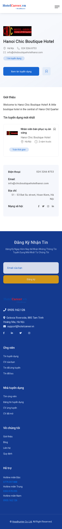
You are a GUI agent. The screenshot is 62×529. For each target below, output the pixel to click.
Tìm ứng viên (10, 396)
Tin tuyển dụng (10, 356)
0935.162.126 (16, 310)
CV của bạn (9, 362)
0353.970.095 (10, 491)
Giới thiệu (8, 436)
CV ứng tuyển (10, 408)
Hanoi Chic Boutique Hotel (28, 41)
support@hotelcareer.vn (20, 326)
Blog (5, 442)
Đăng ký (31, 280)
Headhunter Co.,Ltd (22, 521)
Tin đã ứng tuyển (11, 367)
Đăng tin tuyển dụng (13, 402)
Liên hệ (6, 448)
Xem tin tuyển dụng (21, 71)
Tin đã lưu (8, 373)
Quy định (7, 453)
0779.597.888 (10, 482)
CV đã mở (8, 413)
